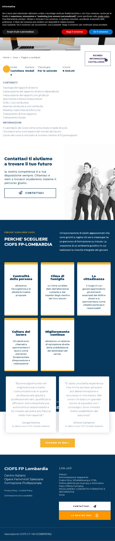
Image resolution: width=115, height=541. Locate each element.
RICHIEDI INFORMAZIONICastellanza (98, 58)
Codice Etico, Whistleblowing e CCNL (78, 480)
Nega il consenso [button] (74, 32)
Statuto (63, 474)
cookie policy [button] (103, 16)
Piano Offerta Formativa (71, 486)
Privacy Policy (10, 490)
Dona (61, 495)
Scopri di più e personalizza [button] (20, 32)
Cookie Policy (25, 490)
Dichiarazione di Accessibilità (18, 495)
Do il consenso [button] (100, 32)
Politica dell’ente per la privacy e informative (81, 483)
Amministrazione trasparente (73, 477)
